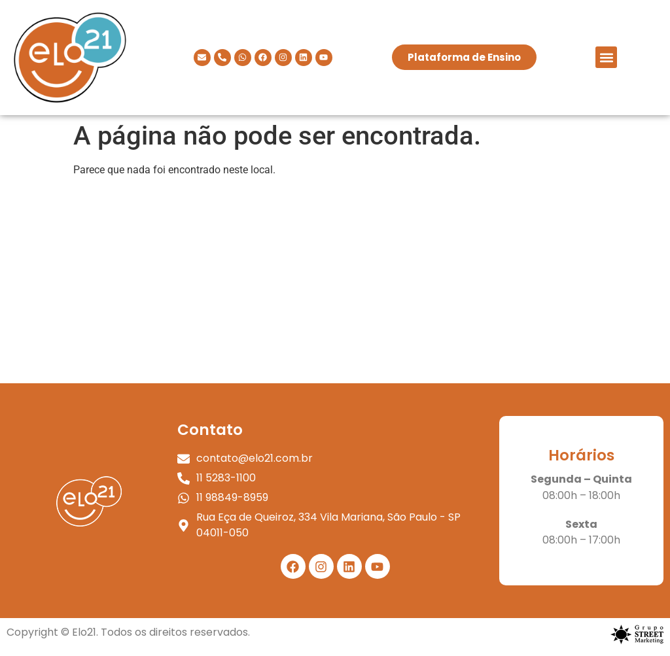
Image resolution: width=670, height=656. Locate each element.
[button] (606, 57)
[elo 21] (335, 285)
